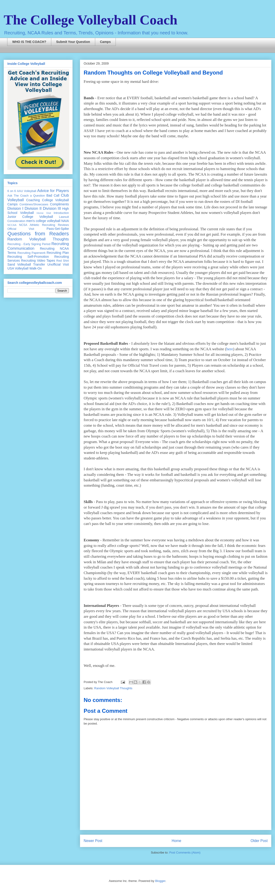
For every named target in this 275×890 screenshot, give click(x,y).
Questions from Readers (38, 234)
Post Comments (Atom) (184, 852)
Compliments (59, 204)
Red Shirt (62, 260)
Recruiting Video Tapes (38, 260)
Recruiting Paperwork (31, 253)
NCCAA (11, 225)
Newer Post (93, 841)
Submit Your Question (73, 42)
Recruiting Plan (58, 253)
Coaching (33, 200)
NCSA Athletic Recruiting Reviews (44, 225)
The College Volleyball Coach (90, 19)
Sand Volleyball (19, 264)
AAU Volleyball (26, 191)
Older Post (259, 841)
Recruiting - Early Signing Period (28, 244)
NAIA (65, 221)
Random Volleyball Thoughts (113, 688)
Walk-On (35, 268)
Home (176, 841)
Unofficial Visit (58, 264)
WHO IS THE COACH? (29, 42)
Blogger (160, 881)
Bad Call (52, 195)
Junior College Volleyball (30, 217)
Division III (52, 208)
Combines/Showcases (33, 204)
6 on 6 (11, 191)
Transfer (39, 264)
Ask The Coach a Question (26, 195)
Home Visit (44, 213)
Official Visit (20, 229)
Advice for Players (53, 191)
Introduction (61, 213)
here (229, 349)
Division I (15, 208)
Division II (33, 208)
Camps (105, 42)
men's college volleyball (43, 221)
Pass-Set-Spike (58, 229)
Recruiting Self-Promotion (28, 256)
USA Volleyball (17, 268)
